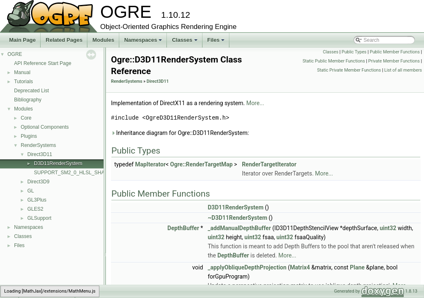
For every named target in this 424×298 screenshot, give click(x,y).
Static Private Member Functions (349, 70)
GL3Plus (36, 200)
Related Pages (64, 40)
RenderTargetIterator (269, 164)
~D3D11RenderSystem (237, 217)
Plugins (29, 136)
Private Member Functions (393, 61)
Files (216, 42)
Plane (357, 267)
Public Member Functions (395, 52)
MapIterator (150, 164)
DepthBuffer (183, 228)
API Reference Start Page (42, 63)
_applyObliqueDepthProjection (247, 267)
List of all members (403, 70)
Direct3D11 (39, 154)
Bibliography (27, 100)
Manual (22, 72)
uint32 (388, 228)
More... (255, 103)
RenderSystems (38, 145)
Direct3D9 (38, 182)
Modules (103, 40)
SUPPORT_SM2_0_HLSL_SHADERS (76, 172)
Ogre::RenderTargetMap (201, 164)
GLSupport (39, 218)
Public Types (354, 52)
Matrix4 (300, 267)
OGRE (14, 54)
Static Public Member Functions (334, 61)
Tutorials (23, 81)
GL (30, 191)
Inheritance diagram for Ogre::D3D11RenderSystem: (180, 133)
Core (26, 118)
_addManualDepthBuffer (239, 228)
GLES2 (35, 209)
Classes (185, 42)
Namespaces (144, 42)
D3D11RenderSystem (58, 163)
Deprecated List (31, 91)
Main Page (22, 40)
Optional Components (45, 127)
